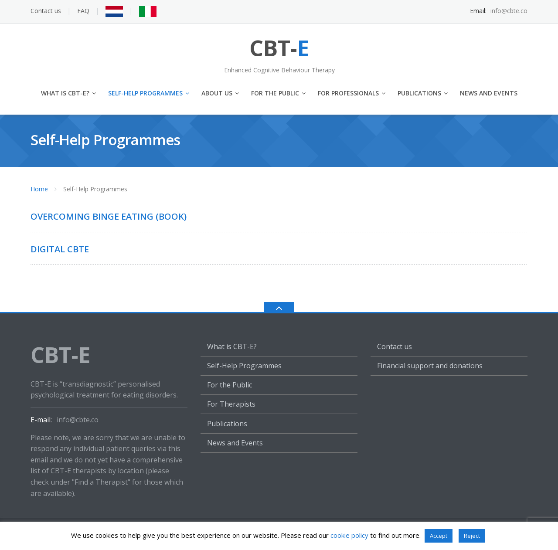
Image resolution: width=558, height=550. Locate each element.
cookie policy (349, 535)
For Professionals (348, 93)
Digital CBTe (60, 249)
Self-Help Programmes (145, 93)
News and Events (488, 93)
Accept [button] (438, 536)
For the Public (275, 93)
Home (39, 189)
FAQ (83, 11)
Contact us (46, 11)
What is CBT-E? (65, 93)
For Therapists (231, 404)
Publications (419, 93)
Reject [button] (472, 536)
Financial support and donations (430, 365)
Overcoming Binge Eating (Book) (109, 216)
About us (216, 93)
